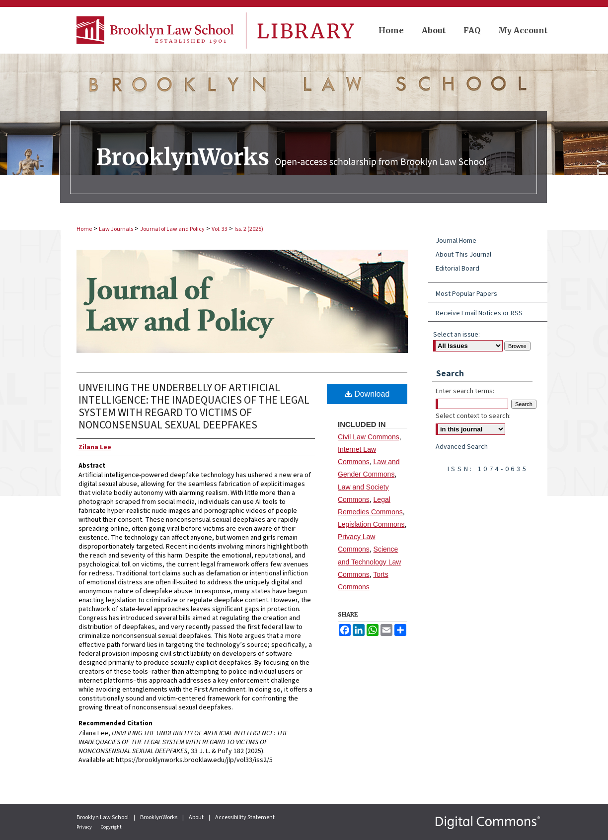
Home (84, 229)
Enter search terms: (465, 391)
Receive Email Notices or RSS (479, 313)
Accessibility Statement (245, 817)
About (197, 817)
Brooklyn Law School (103, 817)
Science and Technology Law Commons (369, 561)
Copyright (111, 827)
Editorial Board (457, 269)
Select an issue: (456, 335)
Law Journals (116, 229)
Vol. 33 (220, 229)
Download (367, 394)
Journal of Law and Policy (172, 229)
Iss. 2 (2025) (248, 229)
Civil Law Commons (368, 437)
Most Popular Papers (466, 294)
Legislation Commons (371, 524)
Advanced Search (462, 447)
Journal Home (456, 241)
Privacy (84, 827)
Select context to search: (473, 416)
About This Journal (463, 255)
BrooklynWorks (159, 817)
